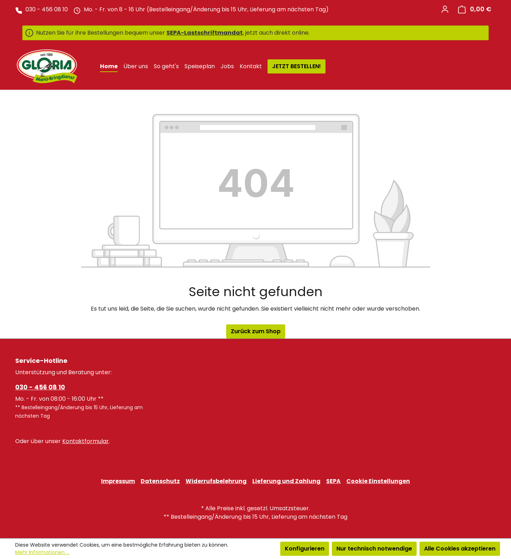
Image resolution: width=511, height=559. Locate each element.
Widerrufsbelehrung (216, 481)
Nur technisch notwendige (374, 549)
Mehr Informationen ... (42, 552)
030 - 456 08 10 (40, 387)
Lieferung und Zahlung (286, 481)
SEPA (333, 481)
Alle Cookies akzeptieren (459, 549)
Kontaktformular (85, 441)
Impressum (118, 481)
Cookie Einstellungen (378, 481)
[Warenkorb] (474, 9)
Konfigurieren (304, 549)
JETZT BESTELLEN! (296, 66)
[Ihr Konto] (444, 9)
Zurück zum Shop (256, 331)
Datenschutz (160, 481)
